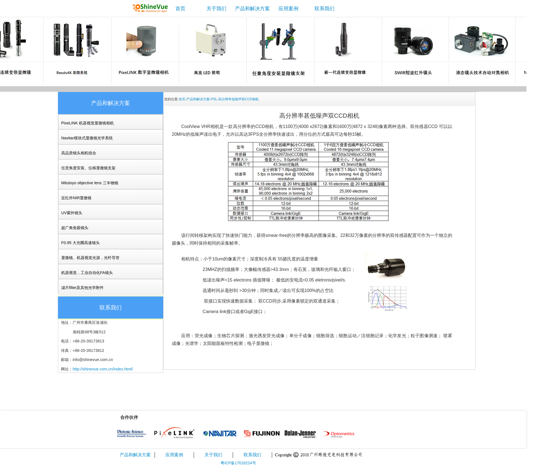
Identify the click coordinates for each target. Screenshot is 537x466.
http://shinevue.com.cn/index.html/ (103, 369)
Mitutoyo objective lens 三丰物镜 (89, 183)
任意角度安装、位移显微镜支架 (88, 168)
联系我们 (324, 8)
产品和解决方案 (252, 8)
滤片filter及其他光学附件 (82, 287)
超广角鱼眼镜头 (74, 228)
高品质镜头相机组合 (78, 153)
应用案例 (288, 8)
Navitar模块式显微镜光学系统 (87, 138)
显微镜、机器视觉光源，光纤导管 (90, 257)
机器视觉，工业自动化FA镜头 (87, 272)
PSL (214, 99)
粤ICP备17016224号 (238, 463)
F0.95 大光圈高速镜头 (80, 242)
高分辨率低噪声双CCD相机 (238, 99)
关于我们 (216, 8)
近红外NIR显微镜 (76, 198)
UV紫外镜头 (71, 213)
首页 (180, 8)
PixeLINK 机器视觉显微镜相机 (87, 123)
